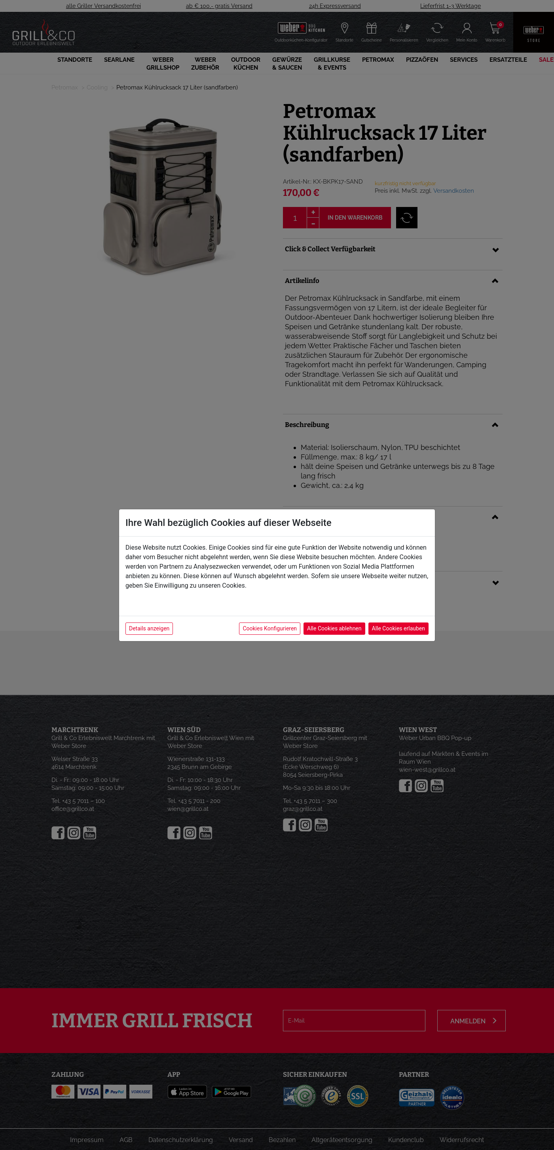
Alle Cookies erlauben (398, 628)
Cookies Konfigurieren (270, 628)
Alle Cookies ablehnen (334, 628)
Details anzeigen (149, 628)
